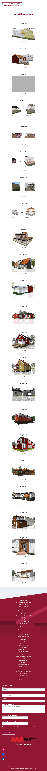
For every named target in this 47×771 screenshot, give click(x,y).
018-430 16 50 (25, 664)
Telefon (4, 698)
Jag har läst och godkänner (20, 726)
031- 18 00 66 (25, 677)
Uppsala (21, 768)
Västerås (7, 766)
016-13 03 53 (25, 634)
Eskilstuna (17, 768)
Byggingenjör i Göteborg (23, 679)
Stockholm (31, 768)
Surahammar (17, 766)
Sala (21, 766)
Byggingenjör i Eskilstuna (23, 636)
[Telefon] (23, 701)
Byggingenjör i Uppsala (23, 666)
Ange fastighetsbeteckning (9, 721)
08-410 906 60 (25, 608)
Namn (4, 687)
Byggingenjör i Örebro (24, 651)
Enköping (12, 768)
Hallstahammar (26, 766)
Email (4, 693)
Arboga (35, 766)
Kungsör (39, 766)
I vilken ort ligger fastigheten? (10, 715)
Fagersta (12, 766)
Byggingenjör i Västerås (23, 623)
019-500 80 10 (25, 649)
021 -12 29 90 (25, 621)
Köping (31, 766)
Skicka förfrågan (9, 732)
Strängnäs (26, 768)
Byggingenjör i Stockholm (23, 610)
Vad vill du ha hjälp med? (9, 704)
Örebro (35, 768)
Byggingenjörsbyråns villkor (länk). (26, 726)
